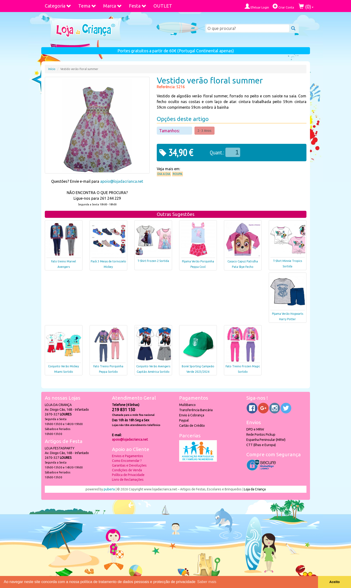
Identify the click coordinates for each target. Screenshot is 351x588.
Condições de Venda (127, 470)
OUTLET (162, 5)
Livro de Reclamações (128, 479)
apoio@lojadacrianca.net (121, 181)
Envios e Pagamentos (127, 456)
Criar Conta (283, 6)
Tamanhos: (170, 130)
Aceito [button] (334, 582)
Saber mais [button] (206, 582)
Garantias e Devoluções (129, 465)
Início (51, 68)
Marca (112, 5)
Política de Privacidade (128, 475)
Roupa (177, 173)
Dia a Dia (163, 173)
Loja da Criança (255, 489)
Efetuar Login (257, 6)
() (306, 6)
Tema (87, 5)
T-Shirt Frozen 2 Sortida (153, 260)
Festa (137, 5)
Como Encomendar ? (127, 461)
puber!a (109, 489)
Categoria (58, 5)
